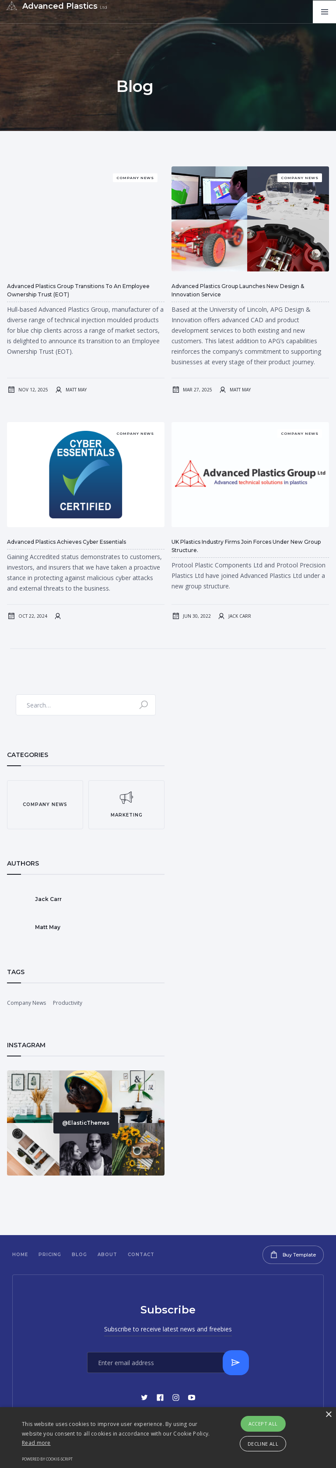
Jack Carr (239, 616)
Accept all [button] (263, 1423)
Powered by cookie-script (47, 1459)
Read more (36, 1443)
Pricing (49, 1254)
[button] (324, 11)
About (107, 1254)
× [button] (328, 1415)
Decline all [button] (263, 1443)
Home (20, 1254)
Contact (141, 1254)
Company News (26, 1003)
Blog (79, 1254)
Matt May (76, 390)
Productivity (67, 1003)
